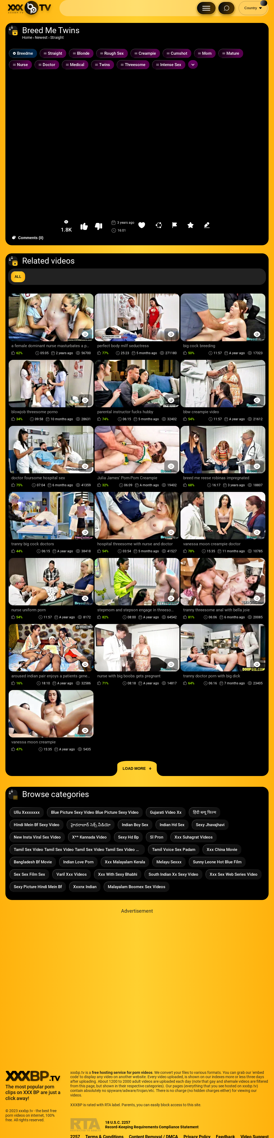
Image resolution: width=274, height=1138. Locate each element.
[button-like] (84, 226)
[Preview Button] (85, 334)
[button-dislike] (98, 226)
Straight (57, 37)
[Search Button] (226, 8)
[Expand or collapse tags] (193, 64)
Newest (41, 37)
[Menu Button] (206, 8)
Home (27, 37)
